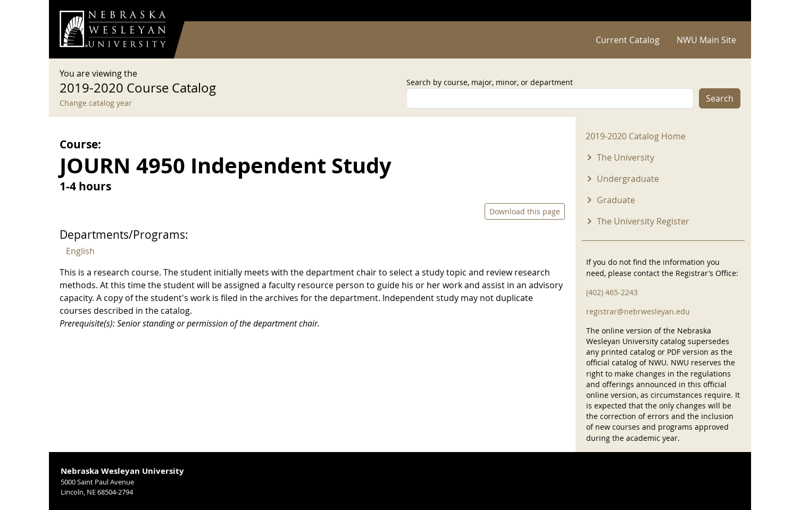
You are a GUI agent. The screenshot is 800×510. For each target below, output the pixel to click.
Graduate (616, 200)
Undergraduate (628, 179)
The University (625, 157)
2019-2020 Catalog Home (636, 136)
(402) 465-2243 (612, 292)
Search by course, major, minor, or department (489, 82)
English (80, 251)
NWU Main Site (706, 40)
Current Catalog (628, 40)
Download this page (524, 211)
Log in (726, 11)
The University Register (643, 221)
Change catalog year (96, 103)
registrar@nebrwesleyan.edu (638, 311)
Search (720, 98)
